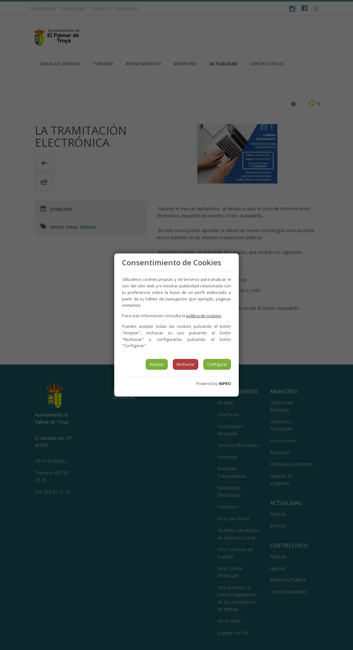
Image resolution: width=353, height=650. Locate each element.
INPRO (225, 383)
